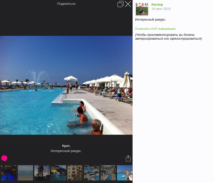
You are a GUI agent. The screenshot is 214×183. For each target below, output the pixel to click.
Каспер (157, 4)
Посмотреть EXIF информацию (155, 28)
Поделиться (66, 4)
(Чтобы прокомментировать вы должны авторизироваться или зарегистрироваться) (168, 36)
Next (127, 173)
